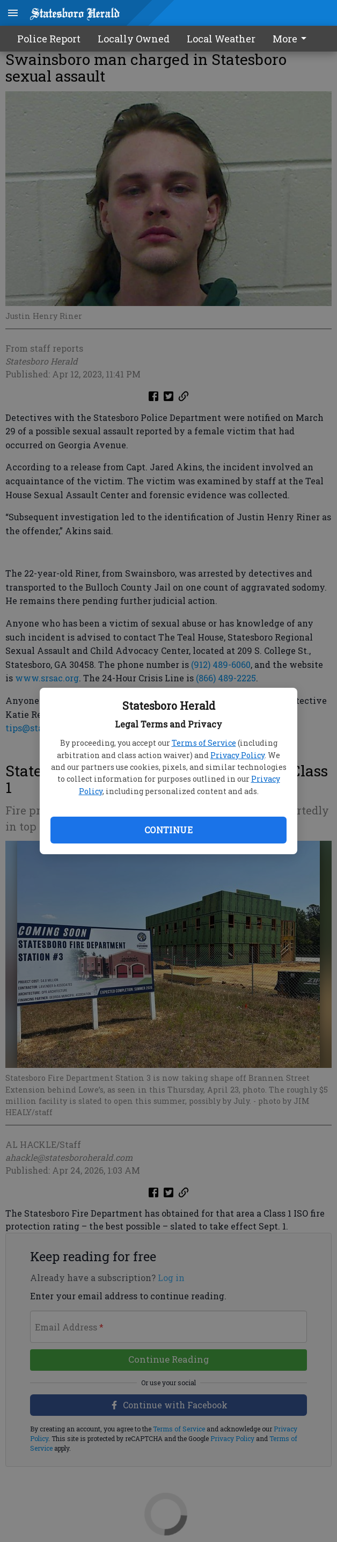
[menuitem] (292, 39)
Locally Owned (134, 38)
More (291, 39)
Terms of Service (204, 743)
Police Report (48, 38)
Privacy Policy (237, 755)
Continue (168, 829)
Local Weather (221, 38)
